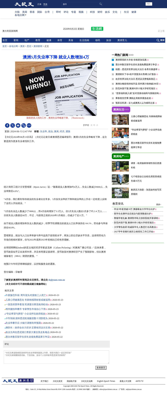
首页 (5, 40)
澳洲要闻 (38, 46)
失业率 (43, 131)
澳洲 (22, 46)
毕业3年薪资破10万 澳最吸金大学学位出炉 (134, 209)
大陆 (17, 11)
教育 (38, 40)
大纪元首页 (58, 381)
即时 (58, 11)
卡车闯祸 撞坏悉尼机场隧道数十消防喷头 (27, 318)
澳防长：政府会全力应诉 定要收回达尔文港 (28, 327)
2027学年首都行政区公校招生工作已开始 (133, 231)
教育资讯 (137, 203)
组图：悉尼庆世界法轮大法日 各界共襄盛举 (137, 69)
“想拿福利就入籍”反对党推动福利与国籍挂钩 (137, 93)
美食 (71, 40)
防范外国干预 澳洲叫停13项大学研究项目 (136, 88)
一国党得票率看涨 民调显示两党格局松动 (27, 304)
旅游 (109, 40)
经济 (62, 131)
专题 (73, 11)
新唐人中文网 (126, 381)
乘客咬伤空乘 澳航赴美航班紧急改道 (133, 98)
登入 (149, 4)
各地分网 (20, 16)
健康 (133, 11)
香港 (32, 11)
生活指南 (84, 40)
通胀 (68, 131)
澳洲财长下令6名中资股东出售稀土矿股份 (136, 74)
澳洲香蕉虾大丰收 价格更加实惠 (131, 60)
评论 (66, 11)
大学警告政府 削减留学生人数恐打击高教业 (135, 227)
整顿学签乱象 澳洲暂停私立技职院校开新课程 (136, 218)
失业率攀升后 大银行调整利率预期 (23, 323)
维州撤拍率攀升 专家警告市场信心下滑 (25, 309)
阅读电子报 (72, 381)
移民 (98, 40)
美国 (24, 11)
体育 (60, 40)
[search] (82, 4)
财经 (100, 11)
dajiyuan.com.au (56, 280)
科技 (92, 11)
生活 (126, 11)
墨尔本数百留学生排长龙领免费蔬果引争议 (28, 337)
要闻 (16, 40)
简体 (45, 4)
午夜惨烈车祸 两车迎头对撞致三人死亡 (26, 295)
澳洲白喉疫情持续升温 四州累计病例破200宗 (137, 84)
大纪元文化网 (87, 381)
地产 (27, 40)
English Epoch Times (106, 381)
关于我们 (45, 381)
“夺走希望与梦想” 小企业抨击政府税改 (25, 313)
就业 (50, 131)
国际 (39, 11)
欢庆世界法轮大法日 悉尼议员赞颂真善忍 (136, 79)
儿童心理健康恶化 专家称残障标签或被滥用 (28, 300)
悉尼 (29, 46)
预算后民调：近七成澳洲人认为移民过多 (135, 103)
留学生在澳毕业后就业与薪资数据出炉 (132, 213)
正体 (39, 4)
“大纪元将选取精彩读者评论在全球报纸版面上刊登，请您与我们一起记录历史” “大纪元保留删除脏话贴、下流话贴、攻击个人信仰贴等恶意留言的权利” (56, 357)
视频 (81, 11)
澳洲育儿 (122, 40)
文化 (115, 11)
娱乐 (107, 11)
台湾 (47, 11)
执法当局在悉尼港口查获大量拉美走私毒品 (28, 332)
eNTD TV (140, 381)
